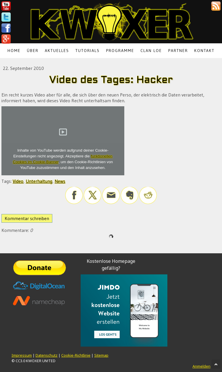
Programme (120, 50)
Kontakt (204, 50)
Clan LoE (151, 50)
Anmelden (201, 366)
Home (14, 50)
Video (18, 181)
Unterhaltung (39, 181)
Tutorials (87, 50)
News (60, 181)
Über (32, 50)
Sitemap (101, 355)
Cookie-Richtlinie (75, 355)
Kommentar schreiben (27, 218)
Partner (178, 50)
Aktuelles (57, 50)
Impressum (22, 355)
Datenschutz (47, 355)
